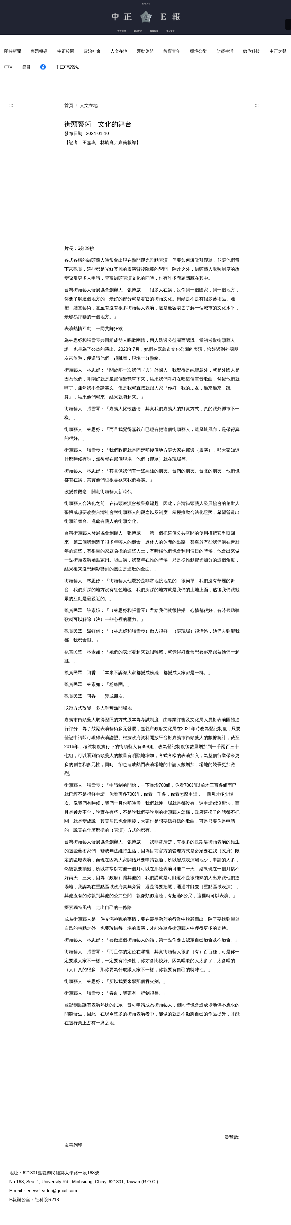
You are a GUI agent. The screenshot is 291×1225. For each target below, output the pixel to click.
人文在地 (118, 51)
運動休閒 (145, 51)
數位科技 (251, 51)
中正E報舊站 (67, 66)
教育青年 (171, 51)
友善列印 (73, 1138)
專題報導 (39, 51)
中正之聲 (278, 51)
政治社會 (92, 51)
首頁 (68, 98)
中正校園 (65, 51)
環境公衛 (198, 51)
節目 (26, 66)
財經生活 (225, 51)
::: (11, 98)
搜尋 (282, 25)
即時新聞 (12, 51)
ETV (8, 66)
